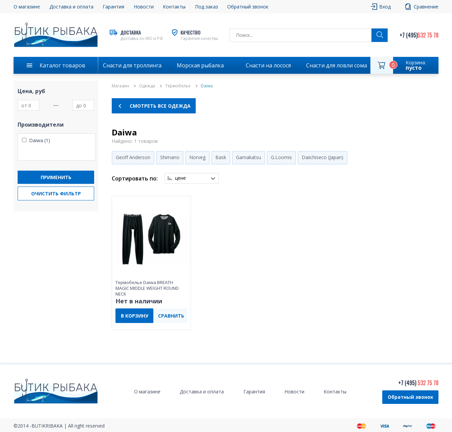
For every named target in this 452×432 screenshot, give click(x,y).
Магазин (120, 86)
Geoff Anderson (133, 157)
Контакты (174, 6)
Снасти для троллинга (132, 65)
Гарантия (113, 6)
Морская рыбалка (200, 65)
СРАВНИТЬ (171, 315)
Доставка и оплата (71, 6)
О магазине (27, 6)
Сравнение (426, 6)
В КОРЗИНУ (134, 315)
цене (180, 178)
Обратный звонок (247, 6)
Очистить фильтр (56, 193)
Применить (56, 177)
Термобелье (178, 86)
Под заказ (206, 6)
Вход (385, 6)
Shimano (169, 157)
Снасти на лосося (268, 65)
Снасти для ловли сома (336, 65)
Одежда (147, 86)
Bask (220, 157)
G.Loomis (281, 157)
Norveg (197, 157)
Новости (144, 6)
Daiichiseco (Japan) (322, 157)
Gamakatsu (248, 157)
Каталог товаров (62, 65)
